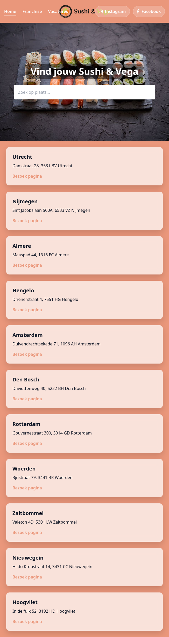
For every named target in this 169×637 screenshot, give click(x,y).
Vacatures (58, 11)
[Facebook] (149, 11)
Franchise (32, 11)
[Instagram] (112, 11)
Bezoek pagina (27, 176)
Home (10, 11)
